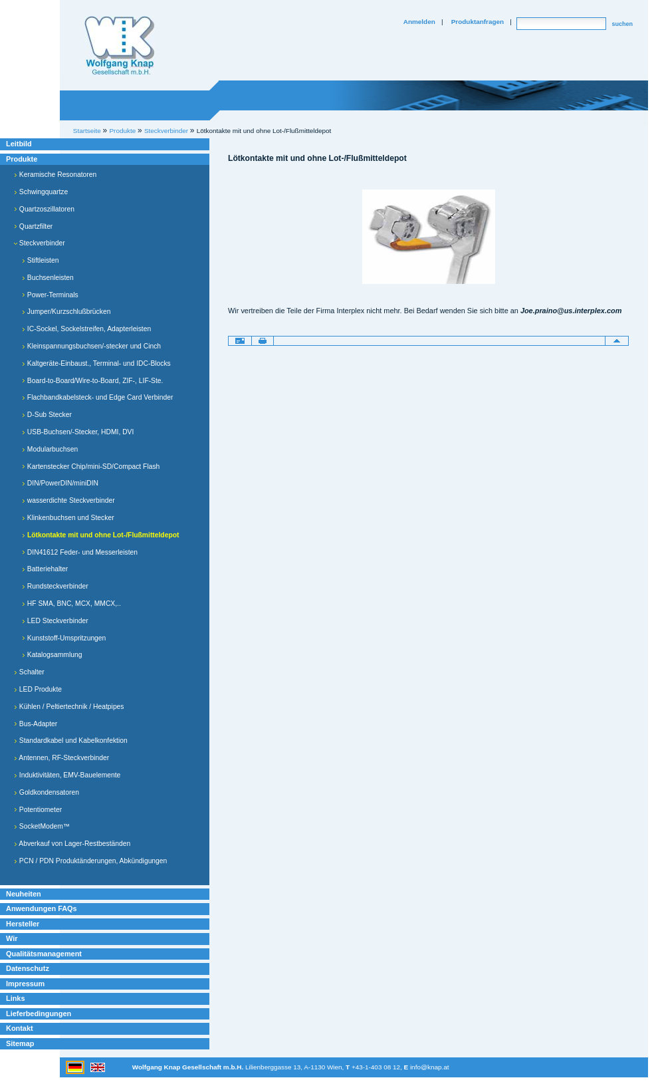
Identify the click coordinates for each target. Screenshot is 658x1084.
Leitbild (19, 144)
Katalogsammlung (52, 654)
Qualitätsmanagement (44, 954)
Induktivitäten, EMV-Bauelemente (67, 775)
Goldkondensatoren (46, 792)
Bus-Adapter (35, 724)
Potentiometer (38, 809)
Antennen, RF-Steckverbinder (61, 757)
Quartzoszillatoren (44, 209)
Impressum (25, 984)
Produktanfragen (477, 21)
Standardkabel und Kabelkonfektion (71, 740)
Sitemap (20, 1043)
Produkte (21, 159)
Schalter (29, 672)
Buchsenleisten (48, 277)
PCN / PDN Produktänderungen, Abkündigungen (90, 861)
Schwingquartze (41, 192)
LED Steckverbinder (55, 620)
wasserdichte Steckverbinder (68, 500)
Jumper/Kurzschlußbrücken (66, 311)
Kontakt (19, 1028)
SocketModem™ (42, 826)
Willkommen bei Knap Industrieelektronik (119, 46)
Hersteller (22, 924)
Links (15, 998)
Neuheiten (23, 894)
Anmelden (419, 21)
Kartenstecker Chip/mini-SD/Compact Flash (91, 466)
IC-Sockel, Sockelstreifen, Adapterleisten (86, 329)
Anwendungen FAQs (41, 908)
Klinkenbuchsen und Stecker (68, 517)
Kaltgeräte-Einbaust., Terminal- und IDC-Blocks (96, 363)
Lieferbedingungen (38, 1013)
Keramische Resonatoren (55, 174)
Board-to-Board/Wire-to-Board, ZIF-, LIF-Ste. (92, 380)
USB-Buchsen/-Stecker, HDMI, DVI (78, 432)
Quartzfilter (33, 226)
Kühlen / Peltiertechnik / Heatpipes (69, 706)
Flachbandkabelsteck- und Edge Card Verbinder (97, 397)
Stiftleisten (40, 260)
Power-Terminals (50, 295)
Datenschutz (27, 968)
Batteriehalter (45, 569)
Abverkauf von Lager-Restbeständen (72, 843)
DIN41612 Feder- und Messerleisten (80, 552)
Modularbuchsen (50, 449)
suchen (622, 24)
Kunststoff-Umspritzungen (64, 638)
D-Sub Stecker (47, 414)
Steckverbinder (39, 243)
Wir (11, 938)
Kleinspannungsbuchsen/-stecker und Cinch (91, 346)
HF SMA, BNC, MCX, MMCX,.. (71, 603)
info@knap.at (429, 1067)
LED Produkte (38, 689)
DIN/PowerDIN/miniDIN (60, 483)
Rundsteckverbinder (55, 586)
